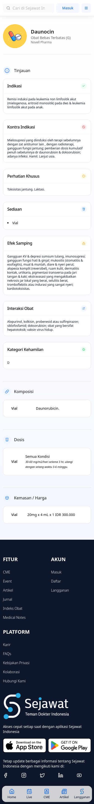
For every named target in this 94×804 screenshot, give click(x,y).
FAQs (7, 653)
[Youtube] (84, 775)
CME (6, 572)
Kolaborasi (11, 671)
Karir (7, 644)
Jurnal (7, 599)
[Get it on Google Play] (69, 745)
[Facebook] (10, 775)
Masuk (67, 8)
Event (7, 581)
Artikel (8, 590)
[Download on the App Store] (24, 745)
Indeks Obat (12, 608)
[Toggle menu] (86, 8)
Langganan (60, 590)
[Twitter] (47, 775)
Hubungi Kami (14, 681)
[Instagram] (28, 775)
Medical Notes (14, 617)
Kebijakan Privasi (16, 662)
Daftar (56, 581)
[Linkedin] (65, 775)
